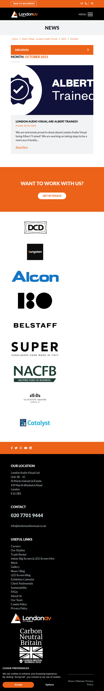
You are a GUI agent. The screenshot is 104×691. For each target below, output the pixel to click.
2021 (63, 38)
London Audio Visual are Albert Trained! (47, 121)
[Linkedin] (31, 448)
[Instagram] (21, 448)
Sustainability (19, 587)
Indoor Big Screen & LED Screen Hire (33, 558)
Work (14, 562)
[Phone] (86, 3)
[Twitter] (16, 448)
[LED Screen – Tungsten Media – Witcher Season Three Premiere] (52, 251)
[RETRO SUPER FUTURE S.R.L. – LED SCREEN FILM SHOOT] (52, 349)
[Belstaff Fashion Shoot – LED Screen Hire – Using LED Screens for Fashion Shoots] (52, 325)
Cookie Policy (19, 604)
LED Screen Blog (21, 575)
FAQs (14, 591)
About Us (16, 596)
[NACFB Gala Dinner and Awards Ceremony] (52, 373)
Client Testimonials (22, 583)
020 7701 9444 (27, 515)
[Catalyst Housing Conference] (52, 422)
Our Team (17, 600)
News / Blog (18, 571)
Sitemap (80, 681)
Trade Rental (18, 554)
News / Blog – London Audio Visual (39, 38)
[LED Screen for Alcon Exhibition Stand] (52, 276)
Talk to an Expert (24, 3)
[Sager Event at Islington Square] (52, 398)
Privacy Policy (19, 608)
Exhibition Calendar (22, 579)
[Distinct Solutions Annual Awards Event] (52, 227)
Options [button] (49, 684)
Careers (16, 546)
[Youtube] (26, 448)
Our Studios (18, 550)
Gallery (15, 567)
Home (15, 38)
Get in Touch (52, 195)
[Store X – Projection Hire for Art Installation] (52, 300)
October (74, 38)
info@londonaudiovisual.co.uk (28, 526)
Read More (22, 147)
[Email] (82, 3)
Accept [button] (18, 684)
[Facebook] (12, 448)
